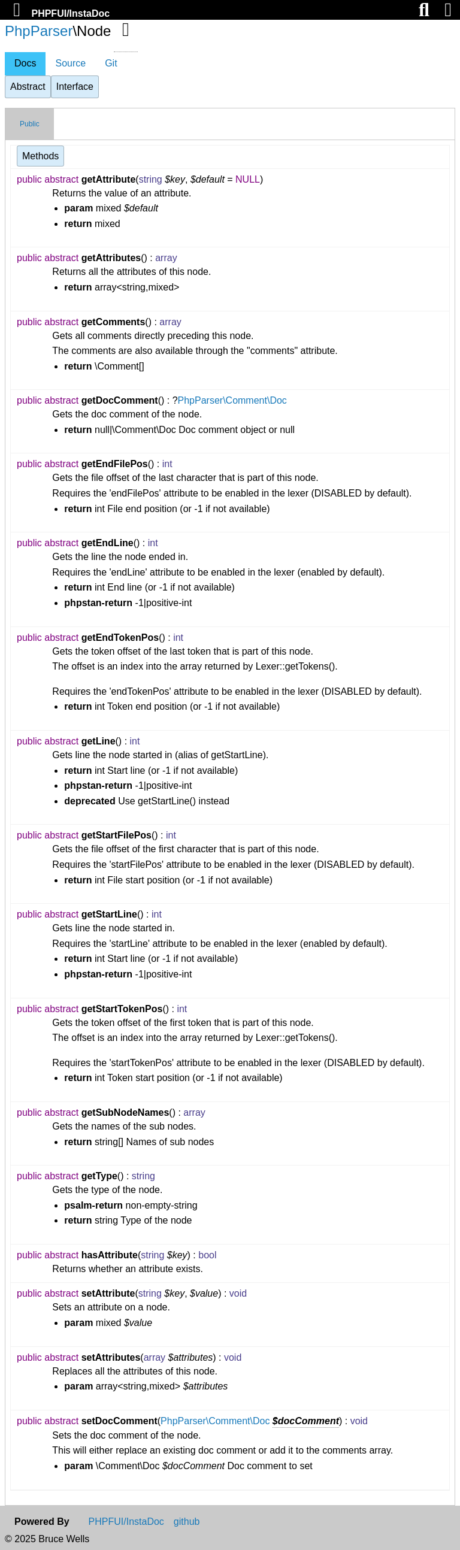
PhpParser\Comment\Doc (232, 400)
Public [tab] (30, 124)
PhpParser (38, 31)
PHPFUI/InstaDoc (70, 13)
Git (111, 63)
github (187, 1522)
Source (70, 63)
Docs (25, 63)
